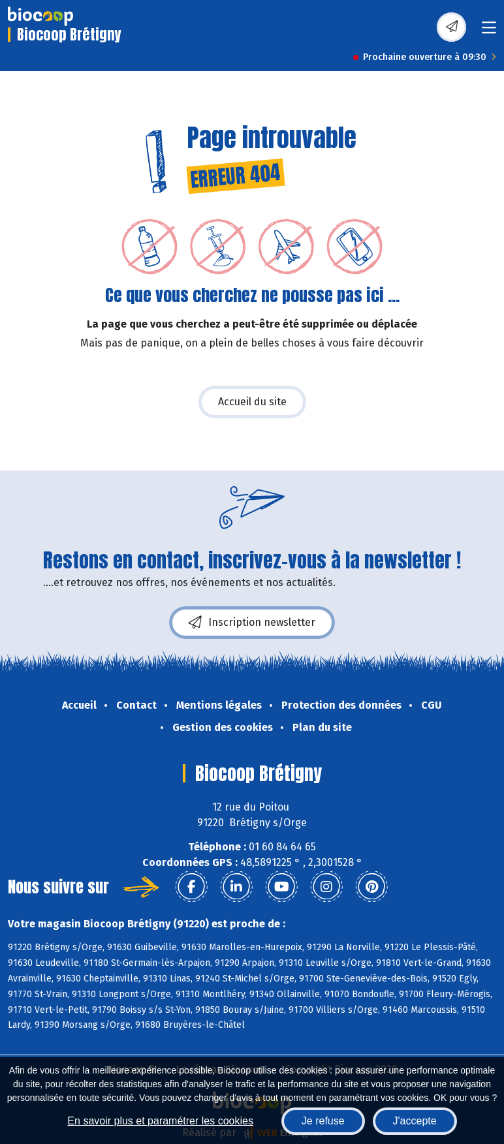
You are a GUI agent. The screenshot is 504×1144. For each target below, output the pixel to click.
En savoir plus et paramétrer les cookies (160, 1120)
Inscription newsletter (252, 622)
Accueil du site (252, 401)
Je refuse (323, 1120)
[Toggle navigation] (489, 31)
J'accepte (415, 1120)
